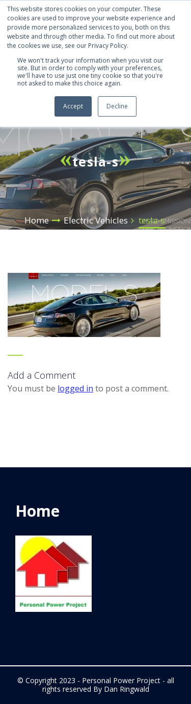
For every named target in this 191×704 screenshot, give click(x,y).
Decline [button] (117, 106)
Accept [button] (73, 106)
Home (36, 220)
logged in (75, 388)
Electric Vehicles (96, 220)
